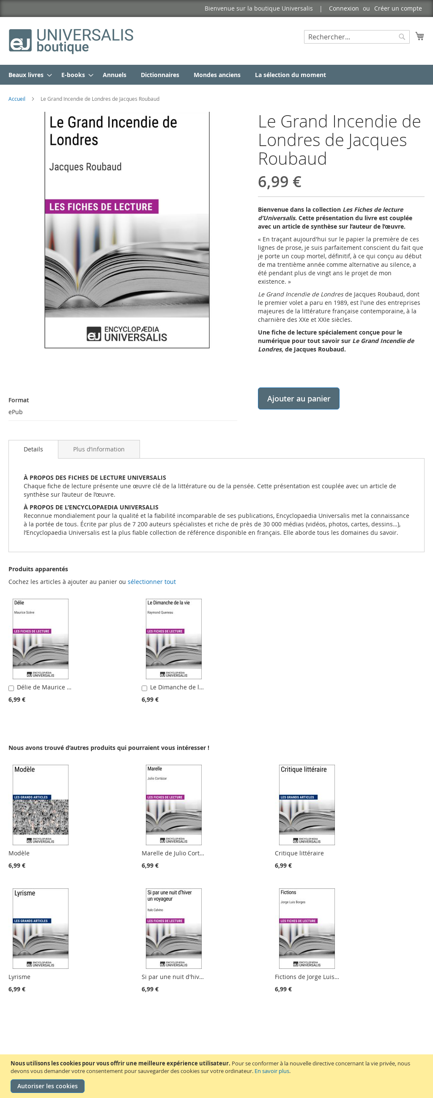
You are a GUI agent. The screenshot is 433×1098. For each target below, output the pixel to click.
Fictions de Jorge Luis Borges (315, 977)
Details (33, 449)
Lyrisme (19, 977)
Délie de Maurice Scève (50, 687)
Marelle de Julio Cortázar (177, 853)
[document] (218, 1076)
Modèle (19, 853)
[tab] (33, 449)
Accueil (16, 98)
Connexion (344, 8)
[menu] (216, 75)
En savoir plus (272, 1071)
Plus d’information (99, 449)
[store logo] (71, 40)
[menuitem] (27, 75)
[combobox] (357, 37)
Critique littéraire (299, 853)
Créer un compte (398, 8)
